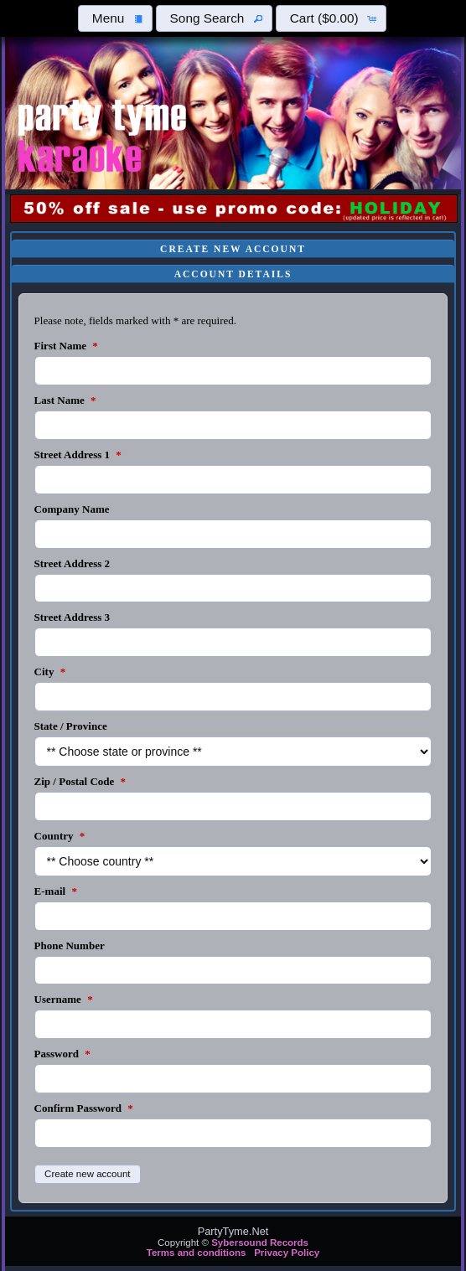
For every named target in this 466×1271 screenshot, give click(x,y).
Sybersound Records (259, 1242)
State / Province (70, 726)
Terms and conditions (196, 1253)
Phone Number (69, 945)
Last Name (65, 400)
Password (62, 1053)
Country (59, 835)
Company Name (72, 509)
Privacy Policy (286, 1253)
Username (63, 999)
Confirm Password (83, 1108)
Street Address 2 (72, 563)
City (50, 671)
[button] (115, 18)
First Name (66, 345)
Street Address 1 (78, 454)
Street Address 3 (72, 617)
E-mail (55, 891)
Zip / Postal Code (80, 781)
